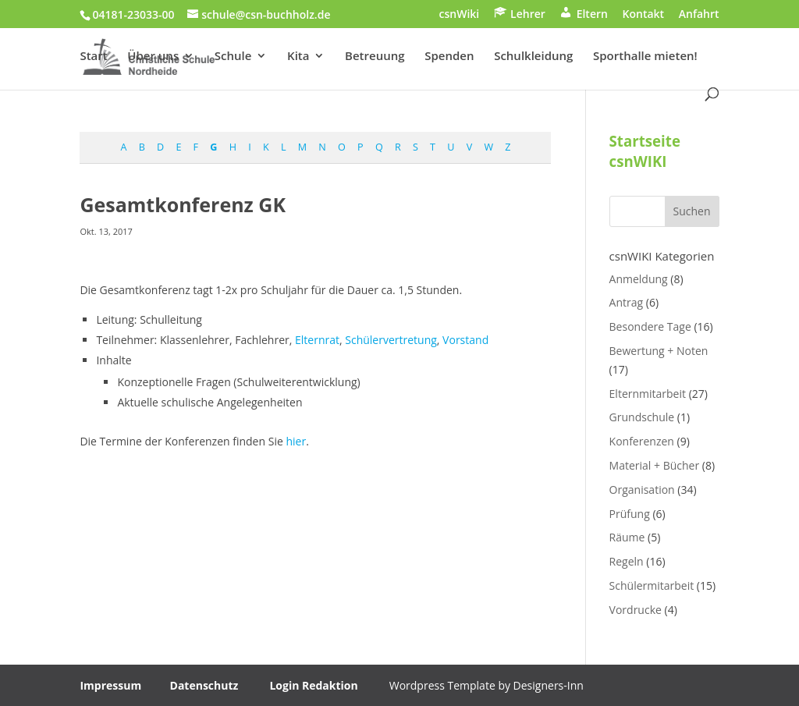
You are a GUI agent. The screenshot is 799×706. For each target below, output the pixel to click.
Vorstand (465, 339)
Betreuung (374, 56)
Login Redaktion (313, 685)
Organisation (642, 489)
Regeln (626, 561)
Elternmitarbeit (647, 393)
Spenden (449, 56)
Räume (627, 537)
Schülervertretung (391, 339)
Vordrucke (635, 609)
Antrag (626, 302)
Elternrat (317, 339)
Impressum (110, 685)
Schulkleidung (533, 56)
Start (93, 56)
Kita (298, 56)
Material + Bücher (654, 465)
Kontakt (644, 15)
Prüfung (629, 513)
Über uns (153, 56)
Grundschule (642, 417)
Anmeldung (638, 278)
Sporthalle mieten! (645, 56)
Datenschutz (204, 685)
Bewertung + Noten (658, 350)
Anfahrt (699, 15)
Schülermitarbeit (651, 585)
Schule (233, 56)
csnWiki (459, 15)
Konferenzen (641, 441)
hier (296, 441)
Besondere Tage (650, 326)
